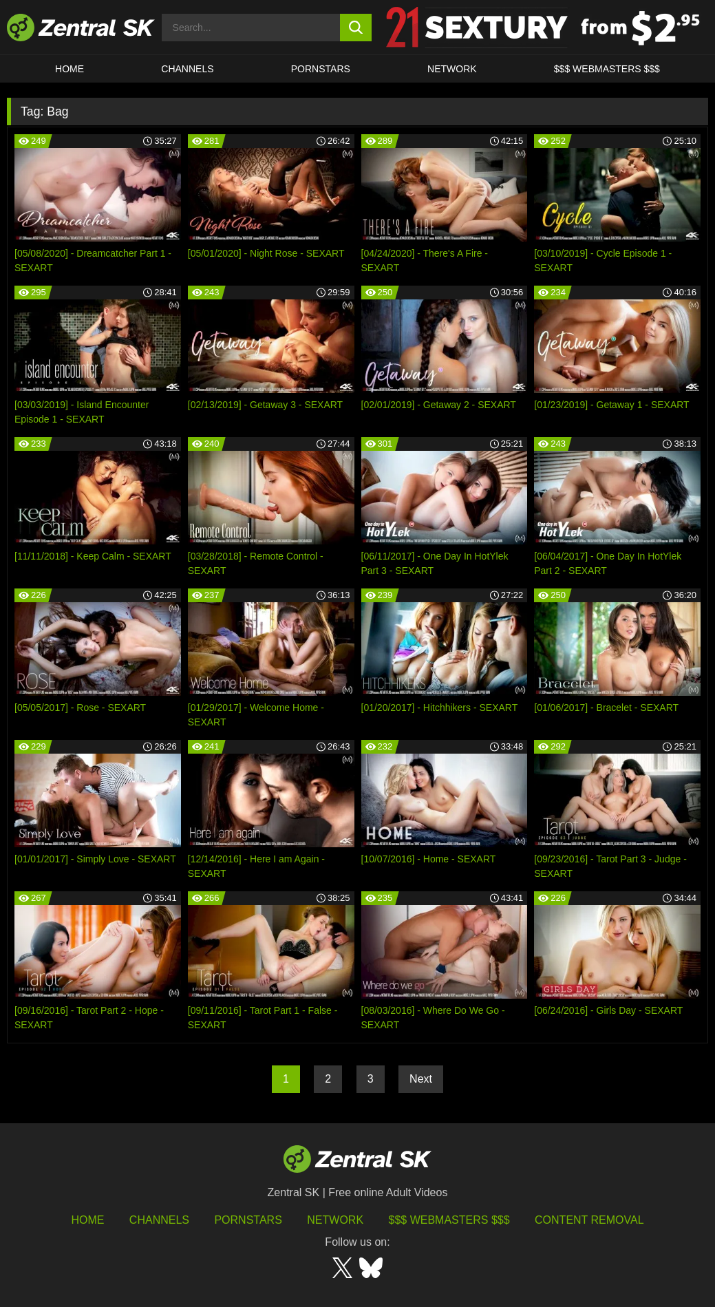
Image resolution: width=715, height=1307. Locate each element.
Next (420, 1079)
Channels (187, 68)
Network (452, 68)
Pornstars (320, 68)
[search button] (356, 27)
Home (69, 68)
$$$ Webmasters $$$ (607, 68)
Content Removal (589, 1220)
